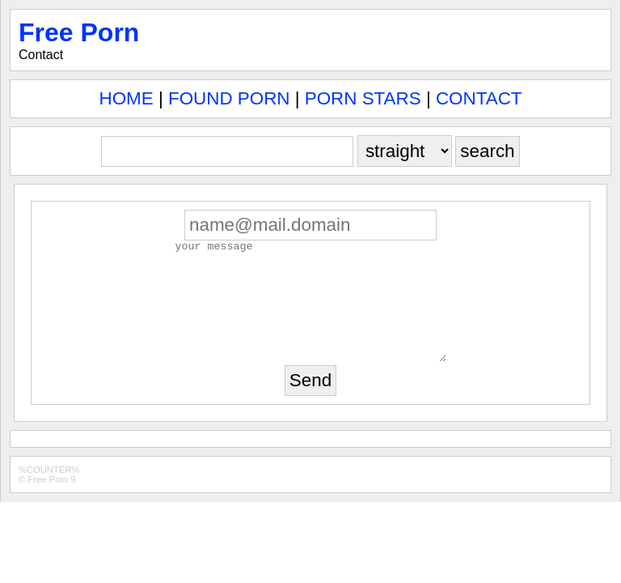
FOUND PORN (229, 98)
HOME (126, 98)
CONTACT (479, 98)
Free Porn (79, 32)
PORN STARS (363, 98)
